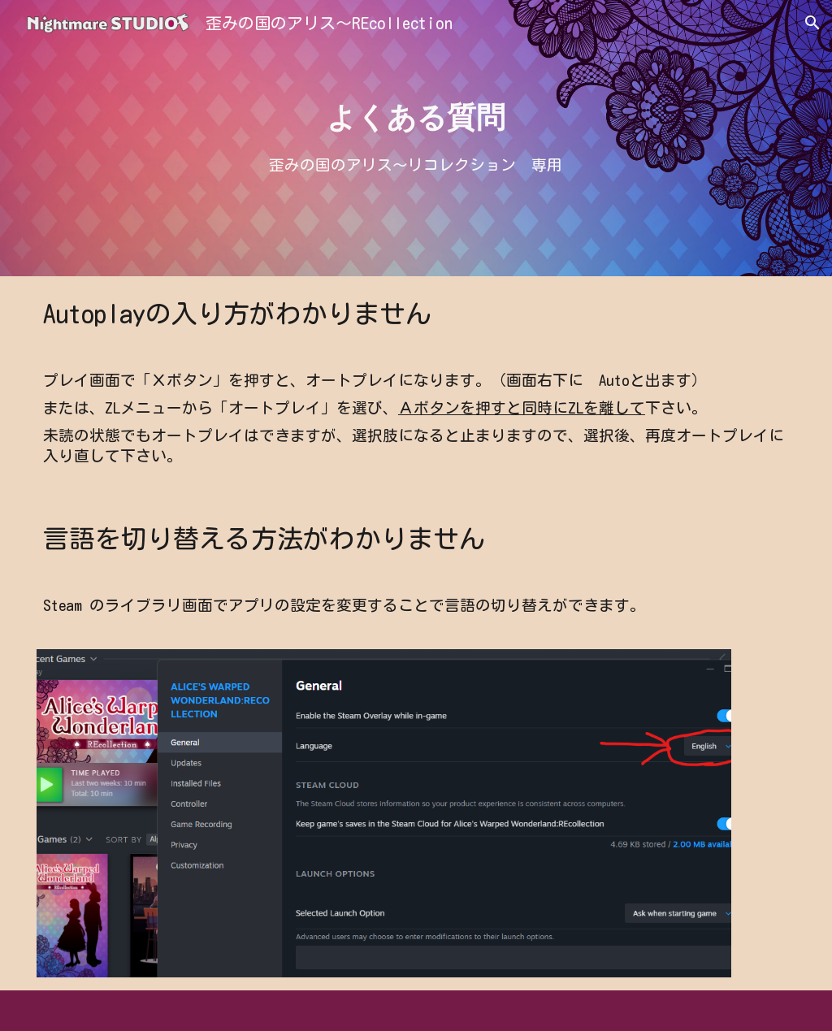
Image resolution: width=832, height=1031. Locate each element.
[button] (812, 22)
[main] (416, 118)
